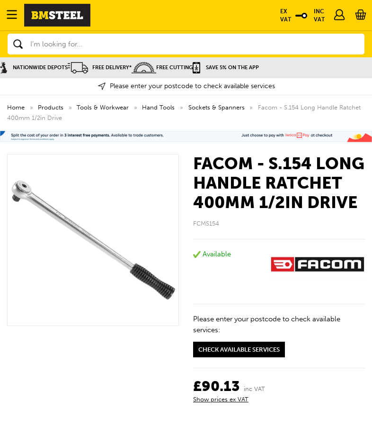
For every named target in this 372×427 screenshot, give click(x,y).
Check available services (239, 349)
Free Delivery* (100, 67)
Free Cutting (162, 67)
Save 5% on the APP (226, 67)
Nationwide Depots (34, 67)
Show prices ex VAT (220, 399)
